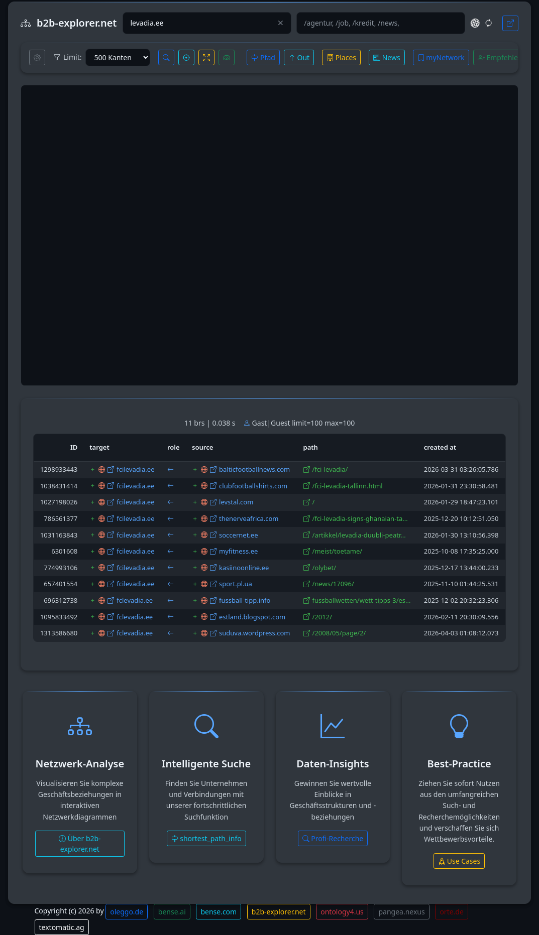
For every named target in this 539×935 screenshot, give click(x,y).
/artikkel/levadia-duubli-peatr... (359, 535)
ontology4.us (342, 911)
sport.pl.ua (235, 583)
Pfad (263, 57)
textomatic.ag (61, 927)
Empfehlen (500, 57)
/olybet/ (324, 567)
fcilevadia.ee (135, 469)
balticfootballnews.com (254, 469)
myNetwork (441, 57)
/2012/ (322, 616)
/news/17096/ (333, 583)
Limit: (67, 57)
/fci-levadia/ (330, 469)
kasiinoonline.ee (244, 567)
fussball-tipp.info (244, 600)
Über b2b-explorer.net (80, 844)
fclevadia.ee (135, 600)
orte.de (451, 911)
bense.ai (172, 911)
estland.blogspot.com (252, 616)
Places (341, 57)
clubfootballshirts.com (253, 485)
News (386, 57)
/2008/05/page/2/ (339, 632)
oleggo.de (126, 911)
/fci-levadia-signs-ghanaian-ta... (360, 518)
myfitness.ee (238, 551)
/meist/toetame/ (337, 551)
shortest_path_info (206, 838)
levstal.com (236, 501)
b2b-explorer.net (279, 911)
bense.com (218, 911)
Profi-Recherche (333, 838)
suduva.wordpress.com (254, 632)
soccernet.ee (238, 535)
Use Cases (459, 861)
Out (298, 57)
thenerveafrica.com (249, 518)
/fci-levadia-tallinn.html (347, 485)
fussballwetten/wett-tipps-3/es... (361, 600)
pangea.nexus (401, 911)
